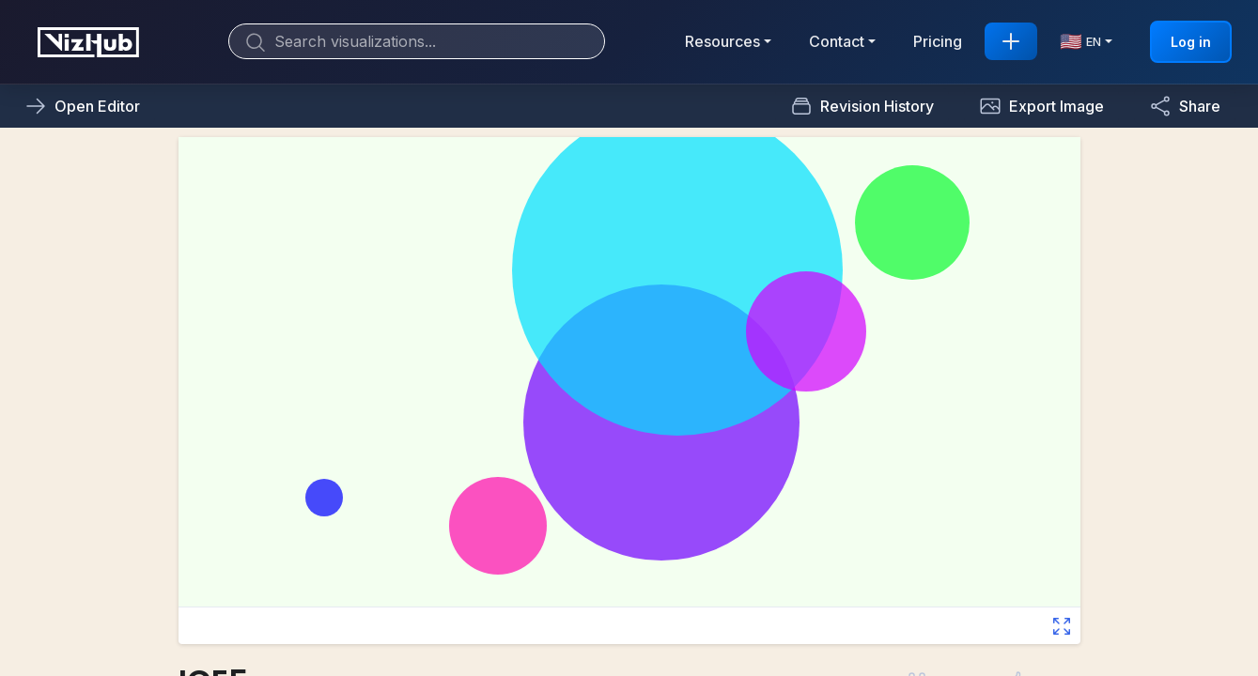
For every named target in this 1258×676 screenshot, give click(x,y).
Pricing (937, 41)
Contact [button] (836, 41)
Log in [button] (1191, 42)
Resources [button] (722, 41)
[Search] (416, 41)
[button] (1041, 106)
